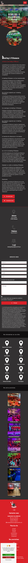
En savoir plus (8, 196)
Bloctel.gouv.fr (19, 320)
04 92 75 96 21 (14, 233)
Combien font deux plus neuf (7, 273)
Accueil (14, 528)
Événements (14, 534)
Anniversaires (14, 533)
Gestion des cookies (19, 558)
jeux (14, 542)
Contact (14, 531)
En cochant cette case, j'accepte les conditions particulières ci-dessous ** (11, 293)
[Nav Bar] (25, 2)
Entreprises (14, 536)
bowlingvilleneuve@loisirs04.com (14, 522)
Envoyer (15, 296)
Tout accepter (8, 554)
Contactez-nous (8, 201)
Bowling (14, 530)
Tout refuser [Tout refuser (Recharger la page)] (8, 557)
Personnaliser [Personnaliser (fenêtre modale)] (8, 559)
